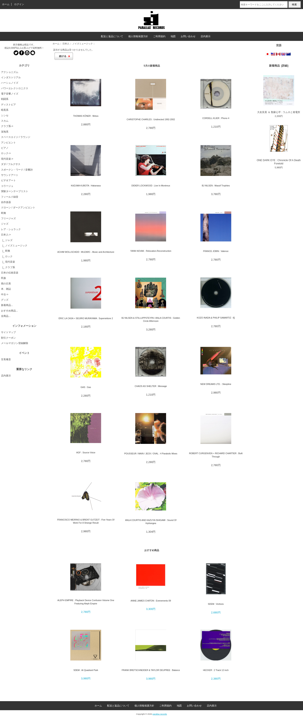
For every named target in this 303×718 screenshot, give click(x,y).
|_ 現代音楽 (8, 261)
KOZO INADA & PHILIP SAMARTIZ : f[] (216, 317)
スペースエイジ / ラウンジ (15, 137)
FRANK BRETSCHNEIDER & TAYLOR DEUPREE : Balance (151, 670)
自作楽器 (6, 202)
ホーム (5, 4)
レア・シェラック (11, 229)
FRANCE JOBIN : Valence (215, 251)
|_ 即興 (5, 250)
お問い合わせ (188, 36)
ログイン (19, 4)
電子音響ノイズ (9, 93)
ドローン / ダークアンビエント (18, 207)
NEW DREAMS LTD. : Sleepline (215, 384)
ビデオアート (8, 180)
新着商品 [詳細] (278, 65)
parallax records (160, 714)
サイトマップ (8, 332)
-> (6, 234)
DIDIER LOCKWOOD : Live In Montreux (150, 185)
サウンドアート (9, 175)
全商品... (5, 316)
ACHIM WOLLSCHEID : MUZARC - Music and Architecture (85, 252)
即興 (3, 213)
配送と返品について (112, 36)
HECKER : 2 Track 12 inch (216, 670)
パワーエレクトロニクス (14, 88)
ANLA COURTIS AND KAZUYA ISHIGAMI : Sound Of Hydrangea (150, 521)
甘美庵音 (6, 359)
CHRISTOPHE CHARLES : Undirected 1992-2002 (151, 119)
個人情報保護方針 (138, 36)
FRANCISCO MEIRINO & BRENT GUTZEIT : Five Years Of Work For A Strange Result (85, 521)
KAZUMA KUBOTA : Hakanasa (86, 185)
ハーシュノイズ (9, 82)
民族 (3, 278)
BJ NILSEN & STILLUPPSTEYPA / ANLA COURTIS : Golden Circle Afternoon (150, 319)
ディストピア (8, 104)
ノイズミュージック (82, 43)
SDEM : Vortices (216, 604)
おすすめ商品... (9, 310)
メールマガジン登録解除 (14, 343)
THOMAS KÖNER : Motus (85, 116)
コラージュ (7, 186)
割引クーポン (8, 337)
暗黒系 (4, 110)
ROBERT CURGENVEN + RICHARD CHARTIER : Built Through (216, 455)
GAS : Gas (86, 387)
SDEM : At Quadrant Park (85, 670)
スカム (4, 120)
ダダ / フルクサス (10, 164)
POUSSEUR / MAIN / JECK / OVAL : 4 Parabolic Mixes (150, 453)
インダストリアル (11, 77)
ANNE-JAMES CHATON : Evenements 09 (151, 600)
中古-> (4, 294)
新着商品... (7, 305)
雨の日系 (6, 283)
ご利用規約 (159, 36)
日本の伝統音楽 (9, 272)
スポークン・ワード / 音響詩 (17, 169)
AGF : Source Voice (85, 452)
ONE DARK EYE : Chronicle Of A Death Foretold (279, 144)
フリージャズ (8, 218)
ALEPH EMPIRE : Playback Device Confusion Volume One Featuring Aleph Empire (85, 602)
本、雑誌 (6, 288)
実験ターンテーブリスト (14, 191)
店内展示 (205, 36)
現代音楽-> (7, 158)
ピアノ (4, 148)
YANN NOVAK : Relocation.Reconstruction (150, 251)
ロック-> (6, 153)
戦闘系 (4, 99)
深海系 (4, 131)
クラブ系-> (7, 126)
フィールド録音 (9, 196)
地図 (173, 36)
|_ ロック (7, 256)
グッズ (4, 299)
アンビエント (8, 142)
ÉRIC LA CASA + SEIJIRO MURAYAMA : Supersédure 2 (86, 318)
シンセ (4, 115)
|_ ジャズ (7, 240)
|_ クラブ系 (8, 267)
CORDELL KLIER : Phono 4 (215, 118)
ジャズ (4, 223)
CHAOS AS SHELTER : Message (151, 386)
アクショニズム (9, 72)
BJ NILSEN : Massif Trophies (216, 185)
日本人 (65, 43)
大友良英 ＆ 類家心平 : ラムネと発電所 (278, 94)
